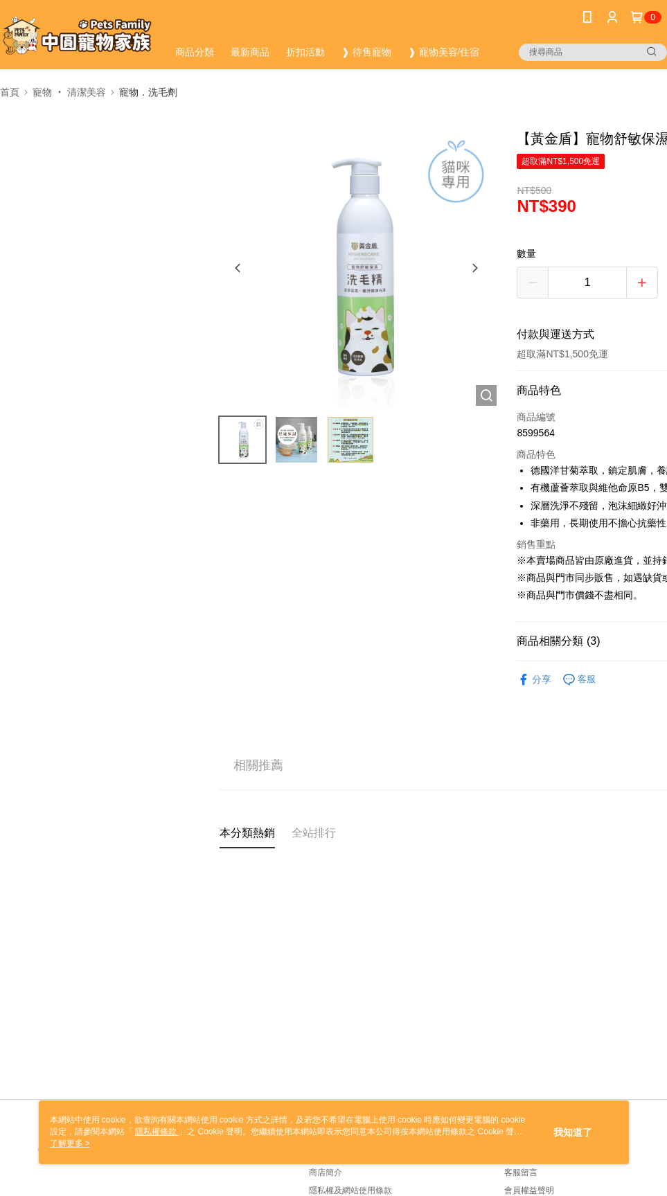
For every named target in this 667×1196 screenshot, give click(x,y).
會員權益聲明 (529, 1190)
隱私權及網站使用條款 (350, 1190)
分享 (534, 679)
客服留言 (520, 1172)
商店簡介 (325, 1172)
